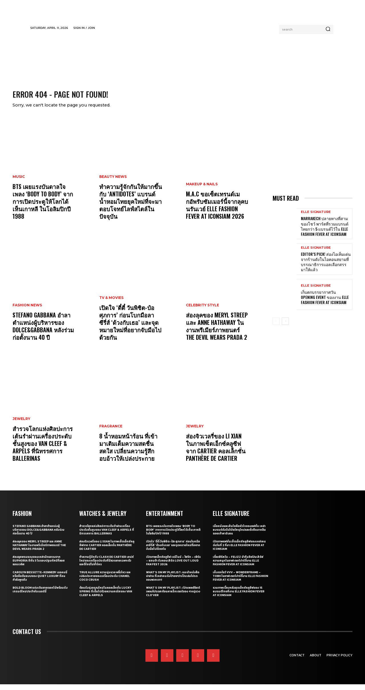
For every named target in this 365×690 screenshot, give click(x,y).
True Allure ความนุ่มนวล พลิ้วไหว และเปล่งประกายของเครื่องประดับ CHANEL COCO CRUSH (105, 582)
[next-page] (285, 326)
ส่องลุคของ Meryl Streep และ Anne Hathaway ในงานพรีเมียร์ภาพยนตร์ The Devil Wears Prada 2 (217, 331)
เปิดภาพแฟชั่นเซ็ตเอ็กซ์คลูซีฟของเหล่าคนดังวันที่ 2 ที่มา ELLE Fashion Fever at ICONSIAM (239, 551)
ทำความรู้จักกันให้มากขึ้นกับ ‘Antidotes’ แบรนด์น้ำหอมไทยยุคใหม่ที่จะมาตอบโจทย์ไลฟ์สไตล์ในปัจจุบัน (130, 207)
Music (19, 182)
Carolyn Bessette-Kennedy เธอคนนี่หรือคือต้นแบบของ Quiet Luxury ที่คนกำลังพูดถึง (40, 582)
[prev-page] (276, 326)
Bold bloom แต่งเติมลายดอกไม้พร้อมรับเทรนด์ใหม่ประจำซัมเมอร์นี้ (40, 595)
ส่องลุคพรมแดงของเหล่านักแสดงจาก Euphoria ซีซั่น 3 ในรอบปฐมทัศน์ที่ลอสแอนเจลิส (39, 566)
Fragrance (110, 432)
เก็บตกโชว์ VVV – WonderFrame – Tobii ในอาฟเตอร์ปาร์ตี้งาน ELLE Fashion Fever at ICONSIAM (240, 582)
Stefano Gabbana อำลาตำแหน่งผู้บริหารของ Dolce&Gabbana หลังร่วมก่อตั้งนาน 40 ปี (43, 331)
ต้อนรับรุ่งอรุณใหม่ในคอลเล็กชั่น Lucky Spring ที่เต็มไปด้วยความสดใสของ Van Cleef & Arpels (105, 597)
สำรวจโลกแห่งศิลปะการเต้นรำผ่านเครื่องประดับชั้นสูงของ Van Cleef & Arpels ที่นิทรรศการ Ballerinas (43, 449)
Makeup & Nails (202, 190)
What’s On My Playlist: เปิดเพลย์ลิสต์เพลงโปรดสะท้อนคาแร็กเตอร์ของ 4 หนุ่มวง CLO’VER (173, 597)
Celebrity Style (202, 311)
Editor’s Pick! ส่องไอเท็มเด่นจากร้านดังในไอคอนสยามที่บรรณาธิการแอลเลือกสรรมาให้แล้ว (326, 267)
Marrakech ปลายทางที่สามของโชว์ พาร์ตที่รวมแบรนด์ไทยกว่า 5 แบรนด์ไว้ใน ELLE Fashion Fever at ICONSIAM (324, 232)
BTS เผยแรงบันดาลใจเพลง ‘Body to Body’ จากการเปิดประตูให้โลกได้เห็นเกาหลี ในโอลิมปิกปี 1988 (43, 207)
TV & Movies (111, 303)
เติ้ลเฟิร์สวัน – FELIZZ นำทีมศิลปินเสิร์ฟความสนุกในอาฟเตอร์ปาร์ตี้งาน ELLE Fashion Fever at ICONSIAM (238, 566)
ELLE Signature (316, 217)
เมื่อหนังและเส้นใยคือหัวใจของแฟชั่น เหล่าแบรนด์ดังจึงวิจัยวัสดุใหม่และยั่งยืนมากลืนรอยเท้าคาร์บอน (239, 535)
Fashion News (27, 311)
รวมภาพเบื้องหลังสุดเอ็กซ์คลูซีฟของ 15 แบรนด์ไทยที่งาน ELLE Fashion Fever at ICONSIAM (238, 597)
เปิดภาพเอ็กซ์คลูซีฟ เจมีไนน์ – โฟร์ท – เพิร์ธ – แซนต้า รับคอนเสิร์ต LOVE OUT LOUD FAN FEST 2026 (173, 566)
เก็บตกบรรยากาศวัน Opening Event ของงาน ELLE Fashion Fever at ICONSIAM (325, 302)
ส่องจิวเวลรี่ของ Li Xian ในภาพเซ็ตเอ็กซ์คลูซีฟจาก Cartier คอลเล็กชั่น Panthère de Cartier (216, 452)
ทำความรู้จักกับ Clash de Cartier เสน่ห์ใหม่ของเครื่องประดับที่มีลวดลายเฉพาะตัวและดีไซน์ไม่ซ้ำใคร (106, 566)
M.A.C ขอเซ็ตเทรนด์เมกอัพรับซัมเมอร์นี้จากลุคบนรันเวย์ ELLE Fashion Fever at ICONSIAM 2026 (217, 210)
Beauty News (113, 182)
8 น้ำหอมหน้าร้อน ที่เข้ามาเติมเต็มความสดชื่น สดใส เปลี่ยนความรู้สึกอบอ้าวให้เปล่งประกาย (128, 452)
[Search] (328, 29)
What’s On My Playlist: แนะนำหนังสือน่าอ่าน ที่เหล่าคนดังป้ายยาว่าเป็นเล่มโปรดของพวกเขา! (172, 582)
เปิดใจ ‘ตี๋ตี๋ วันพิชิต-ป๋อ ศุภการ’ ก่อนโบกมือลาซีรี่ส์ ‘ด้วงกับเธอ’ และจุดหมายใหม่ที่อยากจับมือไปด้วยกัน (130, 328)
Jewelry (21, 424)
